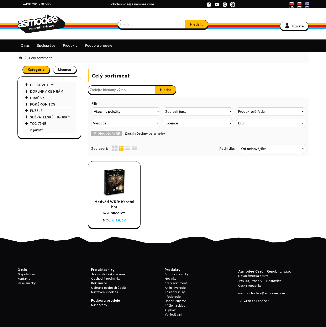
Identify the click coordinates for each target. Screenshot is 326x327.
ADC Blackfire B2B (48, 24)
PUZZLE (34, 110)
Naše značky (26, 283)
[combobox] (198, 112)
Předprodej (173, 297)
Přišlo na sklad (175, 305)
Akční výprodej (175, 288)
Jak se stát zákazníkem (108, 274)
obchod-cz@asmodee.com (132, 4)
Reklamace (99, 283)
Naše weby (99, 305)
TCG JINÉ (35, 123)
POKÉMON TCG (40, 104)
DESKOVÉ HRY (39, 84)
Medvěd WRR (106, 133)
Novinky (170, 278)
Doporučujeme (175, 301)
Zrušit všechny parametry (145, 133)
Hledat (165, 90)
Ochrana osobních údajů (108, 288)
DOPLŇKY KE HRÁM (44, 91)
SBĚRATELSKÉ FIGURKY (47, 117)
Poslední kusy (175, 292)
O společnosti (27, 274)
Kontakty (23, 278)
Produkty (70, 45)
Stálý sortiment (176, 283)
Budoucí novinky (177, 274)
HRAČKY (34, 97)
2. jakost (36, 130)
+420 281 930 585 (37, 4)
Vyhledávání (173, 314)
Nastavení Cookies (104, 292)
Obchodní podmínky (105, 278)
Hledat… (196, 24)
